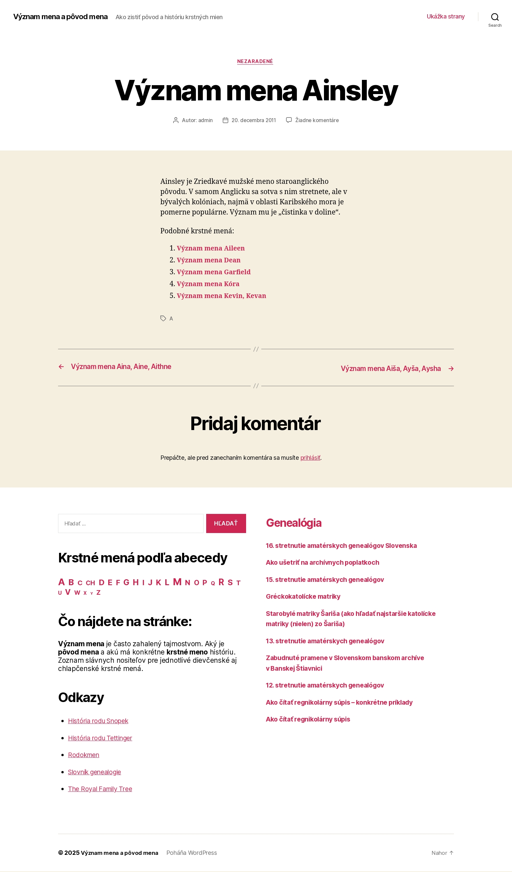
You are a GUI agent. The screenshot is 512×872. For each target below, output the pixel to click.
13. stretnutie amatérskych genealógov (330, 641)
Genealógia (300, 522)
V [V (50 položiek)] (68, 592)
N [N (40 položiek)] (187, 583)
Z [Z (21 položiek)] (98, 593)
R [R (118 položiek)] (221, 582)
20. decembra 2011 (253, 121)
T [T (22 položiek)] (238, 583)
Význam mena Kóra (211, 285)
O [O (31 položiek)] (196, 583)
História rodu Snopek (102, 721)
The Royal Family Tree (103, 789)
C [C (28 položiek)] (80, 583)
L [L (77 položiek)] (167, 583)
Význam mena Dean (211, 261)
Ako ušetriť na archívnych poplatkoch (327, 563)
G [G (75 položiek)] (126, 583)
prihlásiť (311, 458)
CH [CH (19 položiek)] (90, 583)
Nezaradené (256, 62)
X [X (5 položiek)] (85, 593)
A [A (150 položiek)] (61, 582)
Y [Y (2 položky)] (91, 594)
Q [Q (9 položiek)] (213, 584)
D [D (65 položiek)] (102, 583)
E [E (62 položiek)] (110, 583)
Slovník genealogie (98, 772)
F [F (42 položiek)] (118, 583)
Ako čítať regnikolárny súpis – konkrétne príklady (346, 702)
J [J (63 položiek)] (150, 583)
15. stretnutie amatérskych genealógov (330, 580)
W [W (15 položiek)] (77, 593)
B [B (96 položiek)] (71, 583)
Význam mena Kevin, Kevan (225, 297)
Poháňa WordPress (197, 853)
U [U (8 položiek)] (60, 593)
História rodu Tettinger (103, 738)
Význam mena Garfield (217, 273)
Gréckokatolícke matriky (306, 597)
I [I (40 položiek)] (143, 583)
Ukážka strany (446, 16)
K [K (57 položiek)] (158, 583)
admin (203, 121)
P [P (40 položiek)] (205, 583)
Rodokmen (85, 755)
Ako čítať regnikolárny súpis (312, 720)
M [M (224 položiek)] (177, 582)
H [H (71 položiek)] (136, 583)
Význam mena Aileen (213, 249)
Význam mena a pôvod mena (64, 16)
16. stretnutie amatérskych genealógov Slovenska (348, 546)
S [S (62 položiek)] (230, 583)
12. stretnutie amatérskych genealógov (330, 686)
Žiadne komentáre (318, 121)
